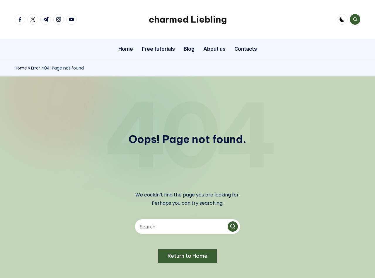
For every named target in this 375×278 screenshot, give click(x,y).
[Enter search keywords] (187, 226)
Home (21, 68)
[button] (233, 226)
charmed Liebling (188, 19)
